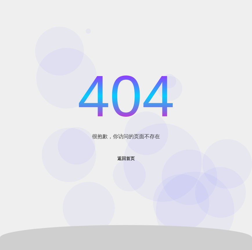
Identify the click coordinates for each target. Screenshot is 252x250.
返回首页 (126, 158)
